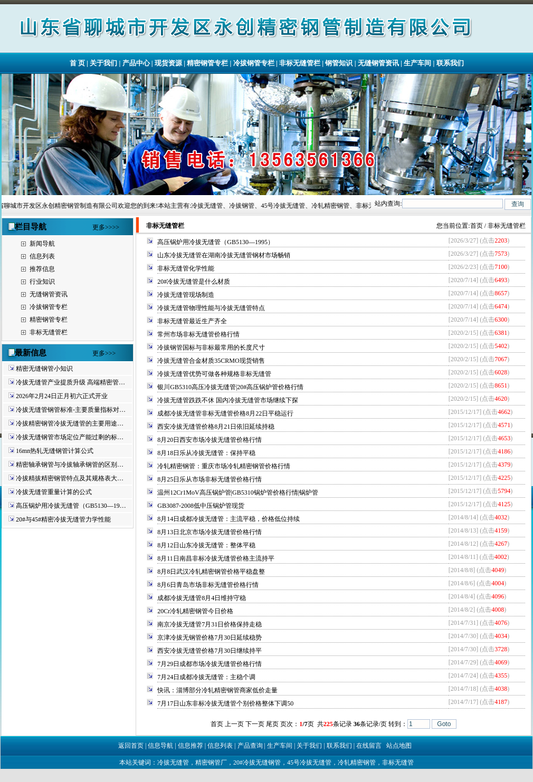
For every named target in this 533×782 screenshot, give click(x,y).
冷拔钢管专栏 (253, 63)
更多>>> (104, 353)
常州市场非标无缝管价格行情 (198, 334)
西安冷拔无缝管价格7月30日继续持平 (209, 650)
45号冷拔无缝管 (309, 762)
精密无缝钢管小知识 (44, 368)
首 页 (77, 63)
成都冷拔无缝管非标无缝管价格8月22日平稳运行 (225, 413)
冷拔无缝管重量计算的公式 (54, 492)
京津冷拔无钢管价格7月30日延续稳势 (209, 637)
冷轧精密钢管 (357, 762)
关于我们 (103, 63)
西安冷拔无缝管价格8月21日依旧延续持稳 (215, 426)
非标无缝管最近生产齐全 (192, 321)
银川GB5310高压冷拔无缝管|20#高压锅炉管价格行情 (230, 387)
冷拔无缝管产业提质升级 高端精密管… (70, 382)
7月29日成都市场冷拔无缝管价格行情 (209, 664)
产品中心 (136, 63)
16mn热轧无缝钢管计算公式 (54, 451)
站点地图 (399, 745)
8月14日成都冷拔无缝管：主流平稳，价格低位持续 (228, 519)
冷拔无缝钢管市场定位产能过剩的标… (69, 437)
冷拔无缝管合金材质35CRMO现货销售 (210, 360)
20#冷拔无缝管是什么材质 (193, 281)
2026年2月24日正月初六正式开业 (62, 396)
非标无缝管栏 (299, 63)
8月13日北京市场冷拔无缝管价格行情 (209, 532)
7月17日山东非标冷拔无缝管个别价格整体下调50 (225, 703)
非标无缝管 (398, 762)
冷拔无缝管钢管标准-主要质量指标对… (71, 409)
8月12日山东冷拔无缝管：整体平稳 (206, 545)
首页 (476, 225)
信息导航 (160, 745)
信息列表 (42, 256)
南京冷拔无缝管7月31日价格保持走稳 (209, 624)
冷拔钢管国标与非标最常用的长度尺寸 (211, 347)
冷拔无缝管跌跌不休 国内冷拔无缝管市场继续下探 (227, 400)
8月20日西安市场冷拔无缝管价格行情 (209, 439)
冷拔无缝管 (173, 762)
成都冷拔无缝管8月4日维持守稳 (201, 598)
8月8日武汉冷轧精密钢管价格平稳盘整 (211, 571)
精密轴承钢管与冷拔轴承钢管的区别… (69, 464)
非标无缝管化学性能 (185, 268)
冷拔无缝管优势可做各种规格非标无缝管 (214, 374)
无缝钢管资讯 (378, 63)
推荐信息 (42, 269)
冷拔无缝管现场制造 (185, 294)
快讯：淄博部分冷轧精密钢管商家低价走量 (217, 690)
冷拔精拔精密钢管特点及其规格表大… (69, 478)
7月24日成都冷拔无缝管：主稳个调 (206, 677)
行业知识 (42, 281)
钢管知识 (339, 63)
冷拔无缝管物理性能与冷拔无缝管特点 (211, 308)
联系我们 (450, 63)
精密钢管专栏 (207, 63)
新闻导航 (42, 243)
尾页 (272, 724)
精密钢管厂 (211, 762)
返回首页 (131, 745)
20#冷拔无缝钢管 (257, 762)
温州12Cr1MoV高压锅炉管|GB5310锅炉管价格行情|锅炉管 (237, 492)
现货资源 (168, 63)
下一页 (254, 724)
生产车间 (417, 63)
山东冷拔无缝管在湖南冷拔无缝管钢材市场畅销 (223, 255)
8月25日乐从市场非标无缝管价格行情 (209, 479)
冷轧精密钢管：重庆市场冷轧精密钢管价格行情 (223, 466)
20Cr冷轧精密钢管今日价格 (195, 611)
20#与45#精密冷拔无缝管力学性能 (63, 519)
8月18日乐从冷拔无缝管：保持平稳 (206, 453)
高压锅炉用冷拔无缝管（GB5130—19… (71, 505)
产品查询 (250, 745)
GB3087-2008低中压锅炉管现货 (200, 505)
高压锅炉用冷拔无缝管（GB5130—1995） (215, 242)
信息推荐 (190, 745)
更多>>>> (105, 227)
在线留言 (369, 745)
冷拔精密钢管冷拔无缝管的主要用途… (69, 423)
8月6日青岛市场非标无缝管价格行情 (208, 584)
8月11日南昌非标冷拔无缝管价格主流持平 (215, 558)
